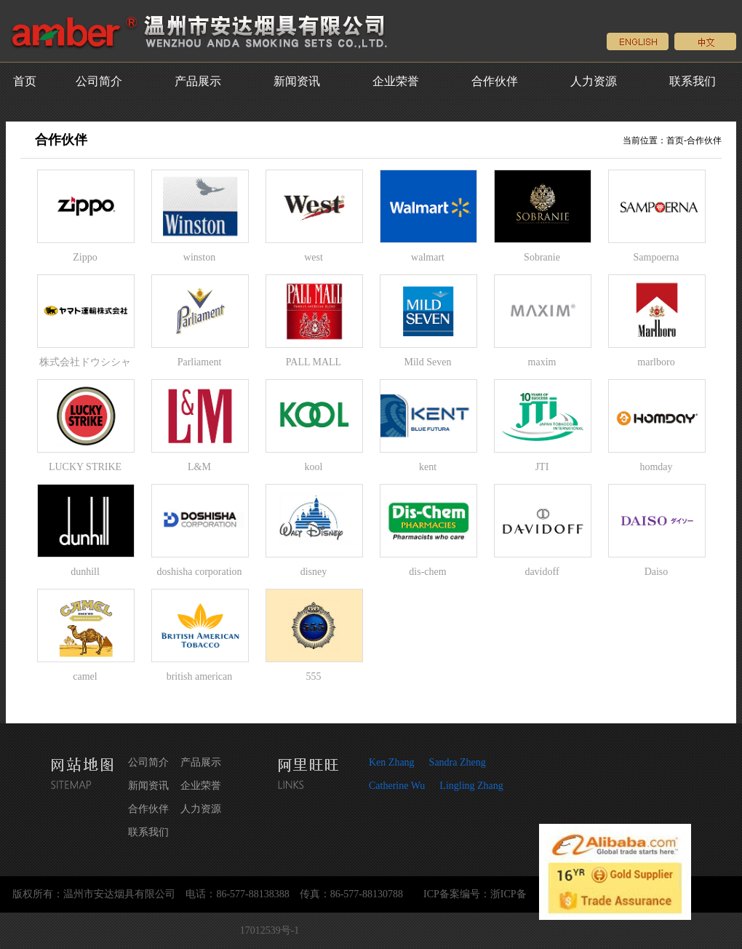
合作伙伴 (494, 81)
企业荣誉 (395, 81)
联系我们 (692, 81)
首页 (24, 81)
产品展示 (198, 81)
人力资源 (593, 81)
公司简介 (99, 81)
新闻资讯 (297, 81)
